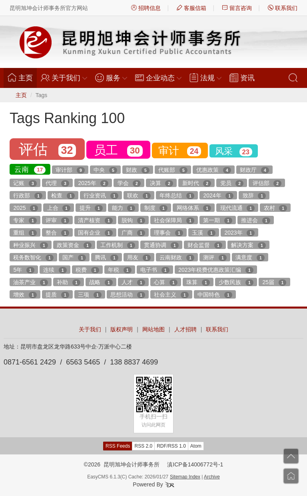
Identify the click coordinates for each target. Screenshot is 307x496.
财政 (137, 170)
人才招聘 (185, 329)
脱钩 (133, 220)
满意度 (249, 257)
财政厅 (254, 170)
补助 (68, 282)
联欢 (138, 195)
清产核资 (95, 220)
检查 (62, 195)
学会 (129, 183)
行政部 (27, 195)
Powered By (153, 484)
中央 (105, 170)
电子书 (154, 270)
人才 (133, 282)
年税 (119, 270)
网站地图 (153, 329)
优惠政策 (213, 170)
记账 (24, 183)
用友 (138, 257)
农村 (275, 208)
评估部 (267, 183)
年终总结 (176, 195)
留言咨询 (237, 8)
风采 (233, 151)
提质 (57, 295)
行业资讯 (101, 195)
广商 (133, 233)
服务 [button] (111, 77)
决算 (161, 183)
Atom (195, 446)
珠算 (197, 282)
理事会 (168, 233)
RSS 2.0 (143, 446)
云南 (30, 169)
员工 (118, 150)
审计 (179, 151)
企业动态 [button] (158, 77)
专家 (24, 220)
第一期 (217, 220)
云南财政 (176, 257)
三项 (89, 295)
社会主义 (171, 295)
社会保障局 (174, 220)
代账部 (172, 170)
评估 (47, 149)
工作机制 (117, 245)
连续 (54, 270)
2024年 (218, 195)
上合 (58, 208)
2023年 (239, 233)
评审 (57, 220)
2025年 (93, 183)
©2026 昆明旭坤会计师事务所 (121, 464)
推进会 (255, 220)
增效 (24, 295)
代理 (57, 183)
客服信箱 (191, 8)
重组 (24, 233)
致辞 (254, 195)
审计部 (70, 170)
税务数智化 (33, 257)
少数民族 (236, 282)
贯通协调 (161, 245)
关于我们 (90, 329)
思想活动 (127, 295)
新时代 (196, 183)
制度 (155, 208)
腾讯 (106, 257)
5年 (23, 270)
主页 (22, 77)
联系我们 (282, 8)
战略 (100, 282)
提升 (91, 208)
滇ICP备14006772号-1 (195, 464)
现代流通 (237, 208)
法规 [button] (205, 77)
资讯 (242, 77)
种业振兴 (30, 245)
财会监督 (204, 245)
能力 (123, 208)
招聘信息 (146, 8)
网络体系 (194, 208)
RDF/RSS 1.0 (171, 446)
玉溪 (203, 233)
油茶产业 (30, 282)
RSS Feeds (118, 446)
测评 (214, 257)
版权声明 (121, 329)
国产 (74, 257)
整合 (57, 233)
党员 (231, 183)
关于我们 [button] (64, 77)
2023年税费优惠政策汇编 (215, 270)
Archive (212, 477)
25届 (275, 282)
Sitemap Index (185, 477)
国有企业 (95, 233)
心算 (165, 282)
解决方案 (248, 245)
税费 (87, 270)
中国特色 (214, 295)
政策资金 (74, 245)
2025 (25, 208)
